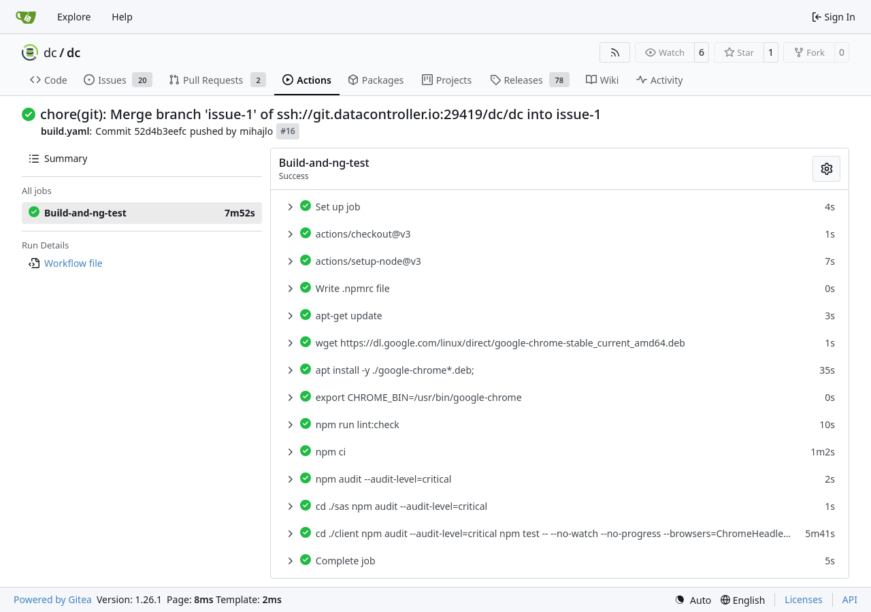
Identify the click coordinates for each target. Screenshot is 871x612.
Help (122, 16)
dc (50, 52)
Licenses (804, 599)
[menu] (692, 600)
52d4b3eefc (160, 131)
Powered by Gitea (53, 599)
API (849, 599)
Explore (74, 16)
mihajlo (256, 131)
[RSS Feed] (615, 52)
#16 (287, 131)
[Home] (26, 17)
